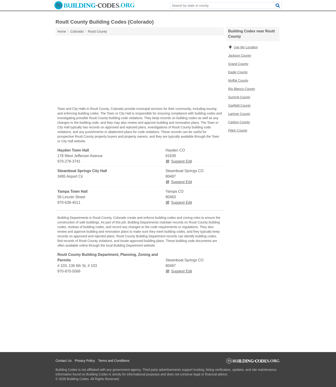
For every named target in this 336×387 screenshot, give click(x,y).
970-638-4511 (69, 202)
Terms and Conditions (113, 360)
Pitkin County (237, 130)
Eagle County (238, 72)
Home (61, 31)
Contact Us (64, 360)
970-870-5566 (69, 271)
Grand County (238, 64)
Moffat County (238, 80)
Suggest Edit (178, 161)
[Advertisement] (140, 72)
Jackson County (239, 55)
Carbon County (239, 122)
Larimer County (239, 114)
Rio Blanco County (241, 89)
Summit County (239, 97)
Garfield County (239, 105)
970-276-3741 (69, 161)
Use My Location (243, 47)
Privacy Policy (85, 360)
